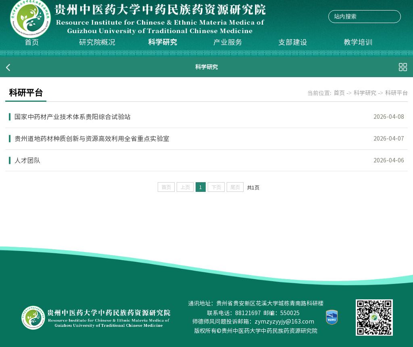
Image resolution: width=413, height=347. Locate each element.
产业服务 (227, 42)
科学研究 (162, 42)
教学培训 (358, 42)
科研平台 (396, 93)
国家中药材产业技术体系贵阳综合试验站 (73, 117)
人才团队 (27, 160)
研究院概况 (97, 42)
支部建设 (292, 42)
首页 (32, 42)
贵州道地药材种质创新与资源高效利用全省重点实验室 (92, 138)
